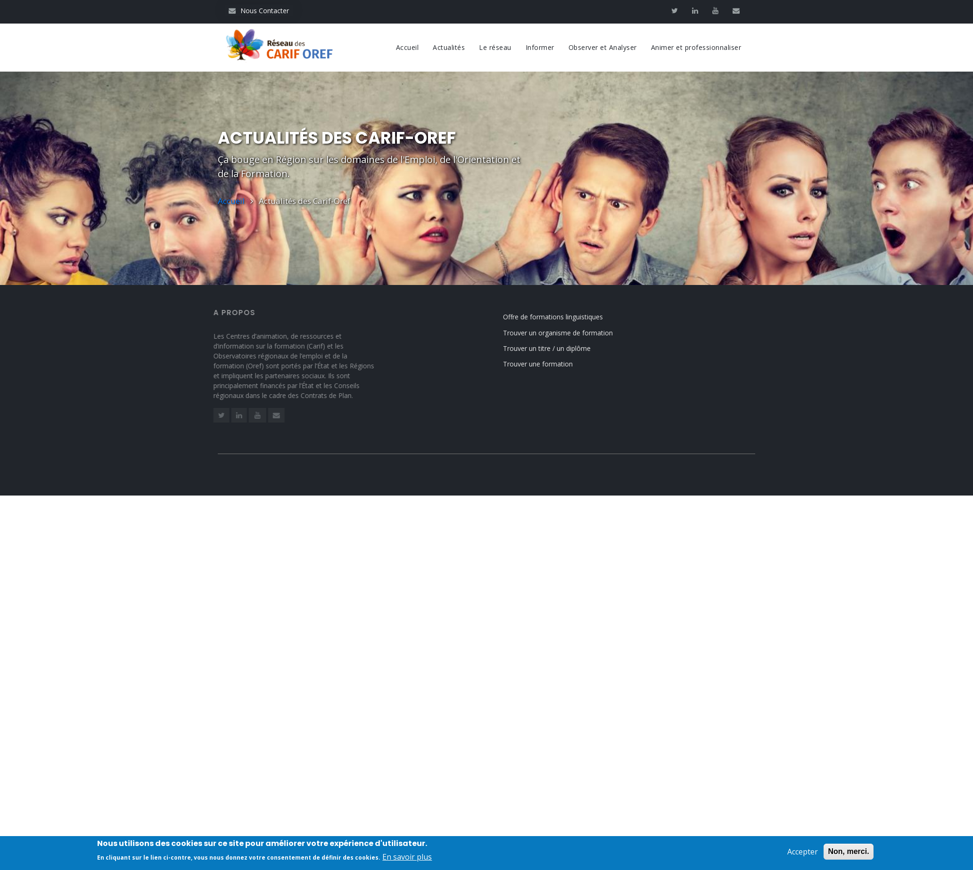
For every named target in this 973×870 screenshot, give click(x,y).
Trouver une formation (548, 363)
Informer (540, 47)
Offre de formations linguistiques (563, 316)
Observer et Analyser (603, 47)
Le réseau (495, 47)
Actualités (449, 47)
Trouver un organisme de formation (568, 332)
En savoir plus (407, 861)
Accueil (407, 47)
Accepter (802, 856)
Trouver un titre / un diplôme (557, 348)
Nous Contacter (259, 10)
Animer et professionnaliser (696, 47)
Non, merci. (848, 856)
